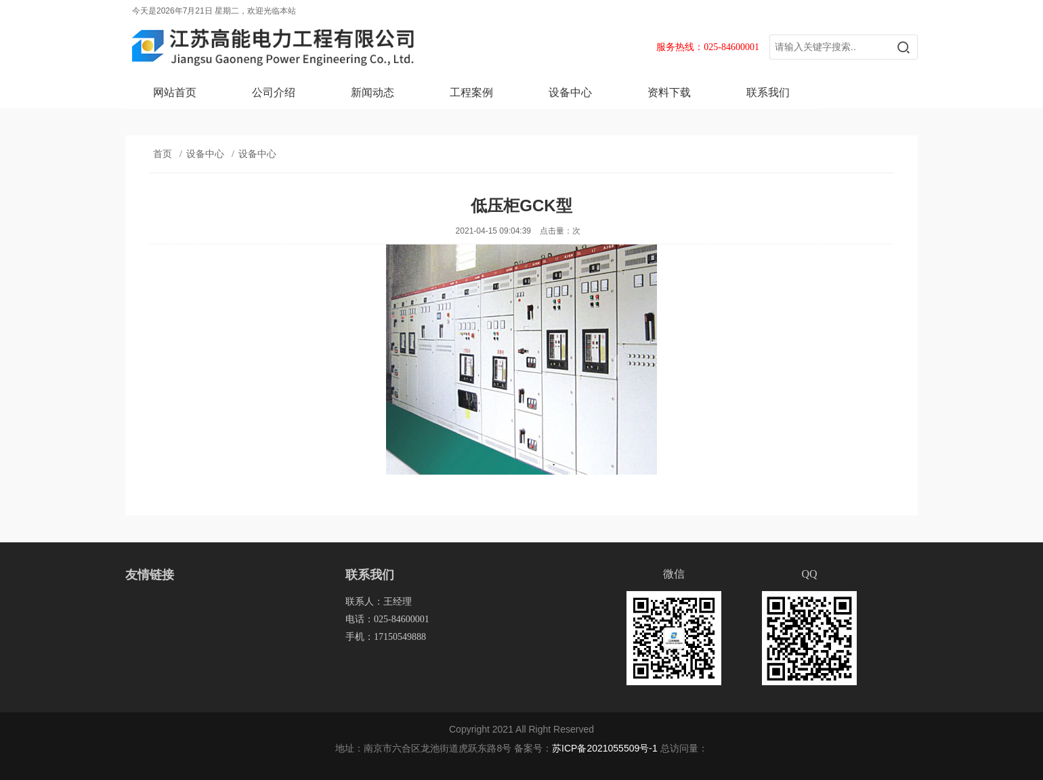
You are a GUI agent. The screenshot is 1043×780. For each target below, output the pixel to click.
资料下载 (669, 92)
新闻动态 (372, 92)
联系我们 (768, 92)
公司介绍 (273, 92)
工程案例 (471, 92)
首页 (162, 154)
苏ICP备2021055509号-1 (605, 748)
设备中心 (570, 92)
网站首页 (174, 92)
